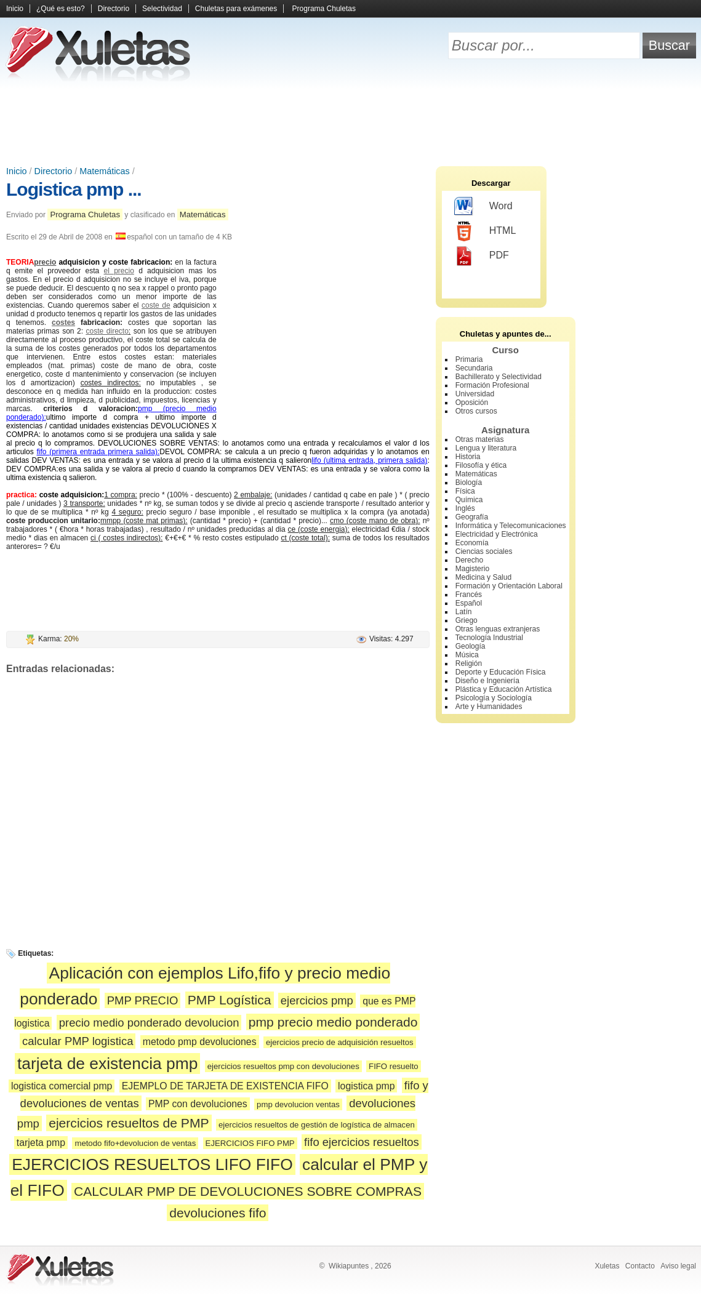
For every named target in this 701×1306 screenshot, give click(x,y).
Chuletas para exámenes (236, 8)
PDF (481, 256)
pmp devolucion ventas (298, 1104)
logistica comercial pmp (62, 1086)
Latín (463, 611)
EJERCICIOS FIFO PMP (250, 1143)
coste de (156, 305)
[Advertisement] (351, 123)
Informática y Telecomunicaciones (510, 525)
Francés (468, 594)
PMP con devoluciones (197, 1104)
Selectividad (162, 8)
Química (469, 499)
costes (63, 322)
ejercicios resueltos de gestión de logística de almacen (316, 1124)
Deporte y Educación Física (500, 672)
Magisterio (472, 568)
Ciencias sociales (484, 551)
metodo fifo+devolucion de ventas (135, 1143)
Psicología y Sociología (493, 698)
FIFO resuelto (394, 1066)
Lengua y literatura (485, 448)
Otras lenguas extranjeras (497, 629)
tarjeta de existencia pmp (107, 1063)
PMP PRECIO (142, 1000)
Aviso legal (678, 1266)
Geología (470, 646)
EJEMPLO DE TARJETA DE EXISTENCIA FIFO (225, 1086)
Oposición (471, 402)
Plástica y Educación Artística (503, 689)
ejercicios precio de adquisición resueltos (340, 1042)
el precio (119, 270)
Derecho (469, 560)
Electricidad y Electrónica (496, 534)
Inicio (14, 8)
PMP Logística (229, 1000)
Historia (468, 456)
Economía (472, 543)
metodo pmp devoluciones (200, 1041)
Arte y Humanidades (489, 706)
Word (483, 207)
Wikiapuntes (349, 1266)
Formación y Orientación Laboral (509, 586)
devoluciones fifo (217, 1213)
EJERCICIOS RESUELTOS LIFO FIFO (152, 1164)
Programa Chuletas (324, 8)
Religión (468, 663)
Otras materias (479, 439)
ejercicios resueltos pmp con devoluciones (283, 1066)
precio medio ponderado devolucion (149, 1022)
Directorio (113, 8)
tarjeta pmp (41, 1142)
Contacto (640, 1266)
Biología (468, 482)
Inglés (465, 508)
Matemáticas (104, 171)
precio (45, 262)
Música (467, 655)
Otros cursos (476, 411)
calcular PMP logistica (77, 1041)
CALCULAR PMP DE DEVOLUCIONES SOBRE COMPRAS (248, 1191)
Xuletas (607, 1266)
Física (465, 491)
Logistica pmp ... (74, 189)
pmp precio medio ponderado (333, 1022)
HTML (485, 231)
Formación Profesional (492, 385)
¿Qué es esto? (60, 8)
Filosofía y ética (481, 465)
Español (468, 603)
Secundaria (474, 368)
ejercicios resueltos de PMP (129, 1123)
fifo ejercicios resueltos (361, 1142)
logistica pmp (366, 1086)
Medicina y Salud (483, 577)
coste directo (107, 331)
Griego (466, 620)
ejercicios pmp (317, 1000)
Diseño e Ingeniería (487, 680)
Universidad (474, 394)
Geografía (471, 517)
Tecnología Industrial (489, 637)
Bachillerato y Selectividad (498, 376)
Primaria (469, 359)
